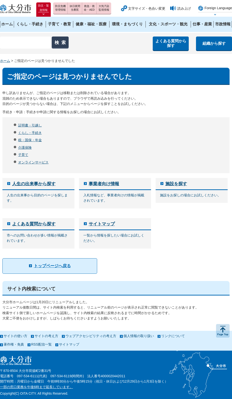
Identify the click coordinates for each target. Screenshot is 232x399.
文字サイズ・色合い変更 (146, 8)
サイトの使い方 (15, 336)
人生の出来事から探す (34, 183)
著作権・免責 (14, 344)
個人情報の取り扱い (138, 336)
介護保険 (25, 147)
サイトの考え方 (46, 336)
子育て (23, 155)
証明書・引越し (30, 125)
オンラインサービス (33, 162)
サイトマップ (102, 224)
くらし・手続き (30, 133)
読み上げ (184, 8)
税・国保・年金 (30, 140)
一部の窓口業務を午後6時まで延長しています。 (36, 387)
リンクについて (173, 336)
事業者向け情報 (104, 183)
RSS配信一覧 (41, 344)
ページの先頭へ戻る (223, 331)
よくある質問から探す (34, 224)
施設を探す (176, 183)
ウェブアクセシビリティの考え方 (90, 336)
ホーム (5, 61)
